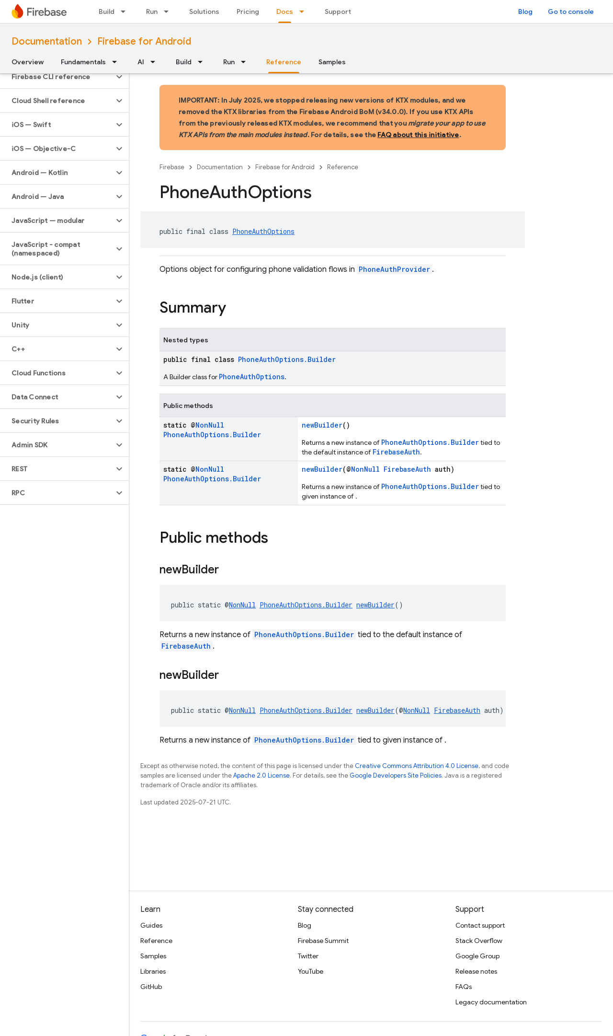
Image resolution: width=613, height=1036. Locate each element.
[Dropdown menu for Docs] (304, 11)
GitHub (151, 986)
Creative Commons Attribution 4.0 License (416, 766)
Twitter (308, 956)
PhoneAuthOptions (263, 231)
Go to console (571, 11)
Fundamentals (83, 62)
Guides (151, 925)
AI (140, 62)
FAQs (463, 986)
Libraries (153, 971)
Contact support (480, 925)
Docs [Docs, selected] (284, 11)
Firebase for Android (144, 41)
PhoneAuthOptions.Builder (287, 359)
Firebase (171, 167)
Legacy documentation (491, 1002)
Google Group (477, 956)
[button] (57, 76)
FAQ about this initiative (418, 134)
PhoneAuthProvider (394, 269)
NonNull (209, 425)
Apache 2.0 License (261, 775)
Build (106, 11)
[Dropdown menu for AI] (155, 61)
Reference (342, 167)
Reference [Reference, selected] (283, 62)
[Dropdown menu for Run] (169, 11)
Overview (27, 62)
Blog (525, 11)
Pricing (248, 11)
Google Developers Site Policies (396, 775)
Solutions (204, 11)
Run (152, 11)
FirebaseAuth (396, 451)
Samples (332, 62)
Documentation (46, 41)
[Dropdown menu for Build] (125, 11)
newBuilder (322, 425)
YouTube (310, 971)
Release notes (476, 971)
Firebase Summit (323, 940)
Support (338, 11)
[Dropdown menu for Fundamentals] (117, 61)
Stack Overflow (478, 940)
